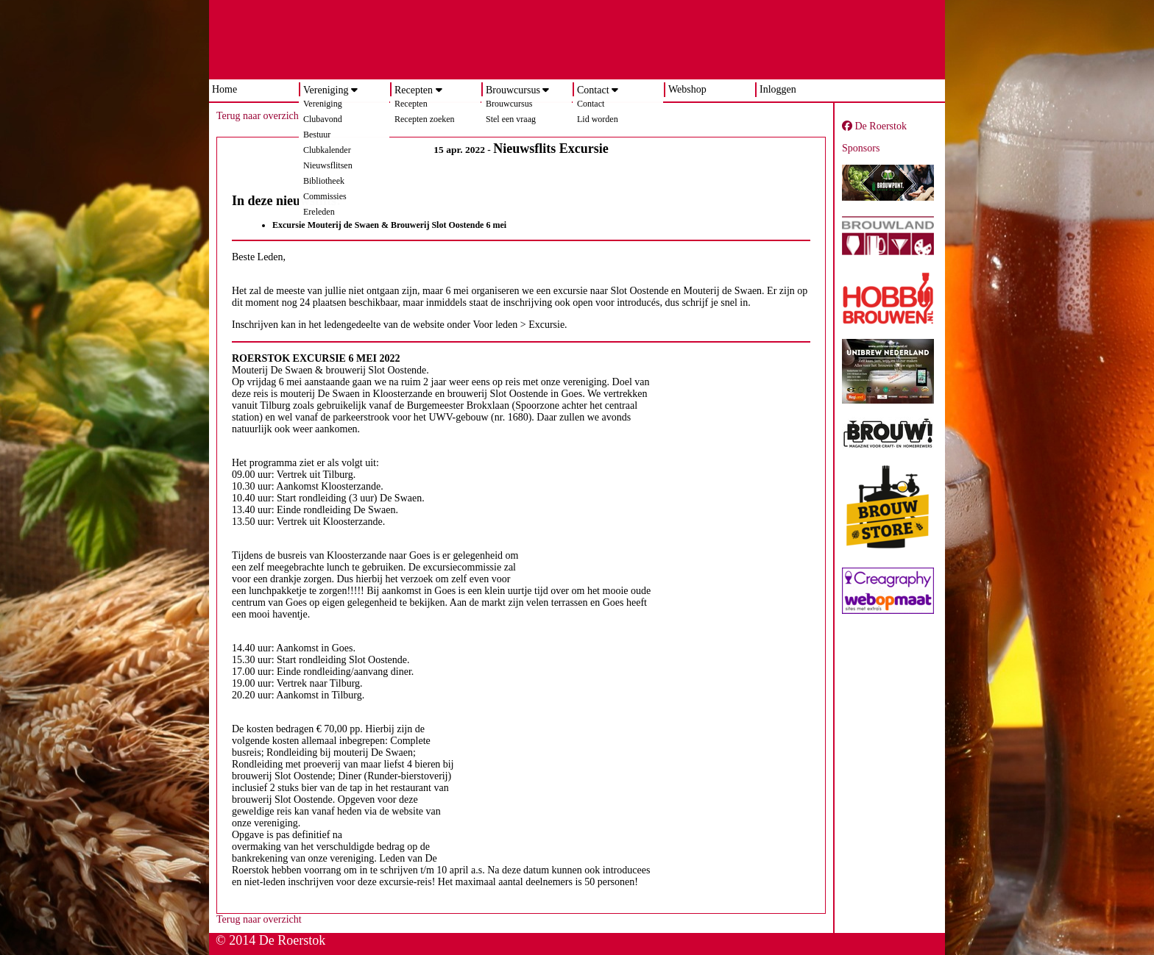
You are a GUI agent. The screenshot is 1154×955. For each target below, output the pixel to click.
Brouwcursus (513, 90)
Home (224, 89)
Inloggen (778, 89)
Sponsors (860, 148)
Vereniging (325, 90)
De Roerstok (874, 126)
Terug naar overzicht (259, 115)
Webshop (687, 89)
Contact (593, 90)
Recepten (413, 90)
